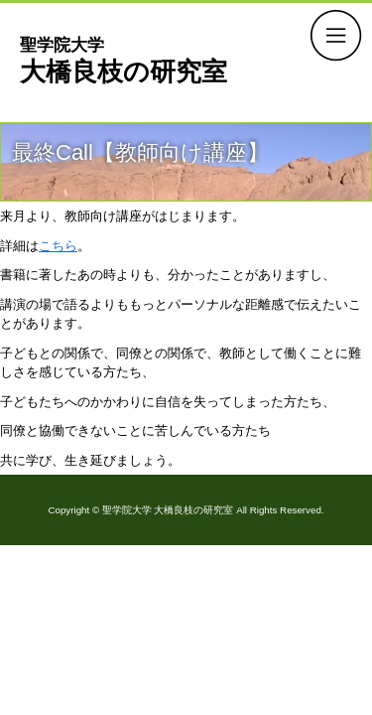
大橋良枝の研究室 (123, 59)
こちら (58, 245)
